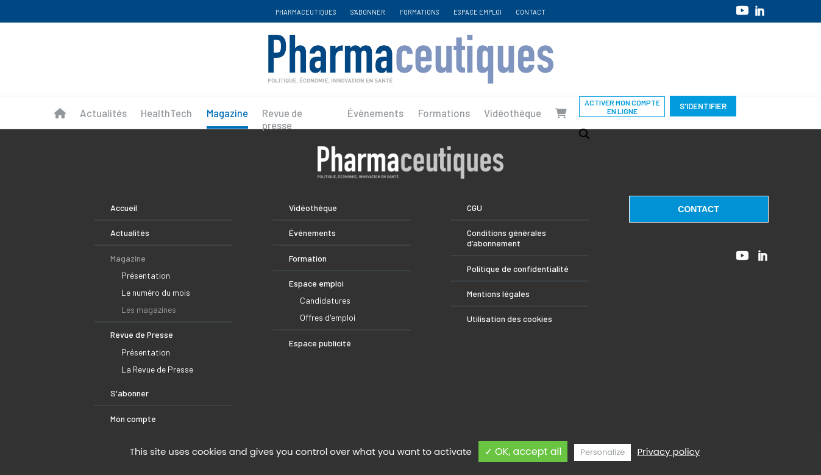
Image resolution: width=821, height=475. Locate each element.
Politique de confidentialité (518, 268)
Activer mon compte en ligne (622, 106)
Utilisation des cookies (509, 318)
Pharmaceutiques (305, 12)
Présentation (145, 275)
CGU (474, 207)
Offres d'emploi (327, 317)
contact (698, 209)
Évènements (375, 113)
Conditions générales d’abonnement (506, 237)
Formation (308, 258)
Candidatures (325, 300)
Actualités (103, 113)
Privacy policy (668, 451)
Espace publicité (320, 343)
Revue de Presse (141, 334)
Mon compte (133, 418)
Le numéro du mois (155, 292)
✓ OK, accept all (523, 452)
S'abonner (367, 12)
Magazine (227, 113)
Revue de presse (282, 119)
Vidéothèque (512, 113)
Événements (312, 232)
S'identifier (703, 106)
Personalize (602, 452)
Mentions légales (498, 293)
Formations (419, 12)
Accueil (123, 207)
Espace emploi (477, 12)
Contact (531, 12)
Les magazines (148, 309)
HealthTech (166, 113)
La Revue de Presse (157, 369)
